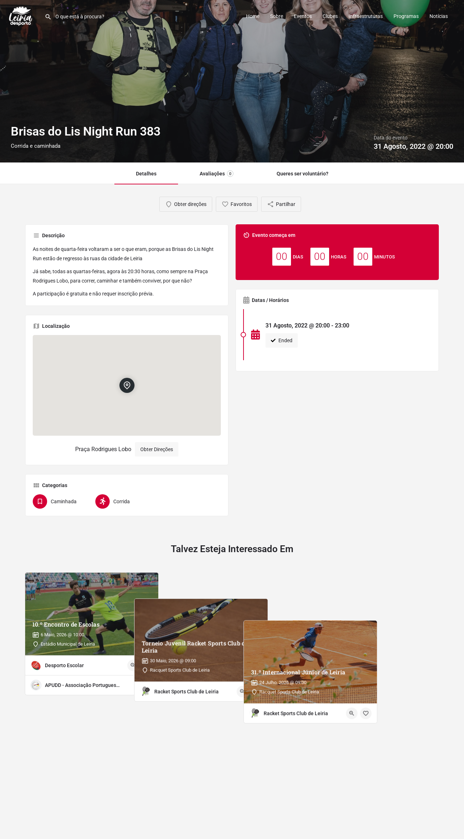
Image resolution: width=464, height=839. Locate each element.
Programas (406, 16)
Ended (281, 340)
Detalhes (146, 173)
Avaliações (216, 173)
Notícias (438, 16)
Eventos (303, 16)
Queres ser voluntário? (302, 173)
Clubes (330, 16)
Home (252, 16)
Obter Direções (156, 449)
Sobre (276, 16)
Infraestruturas (366, 16)
